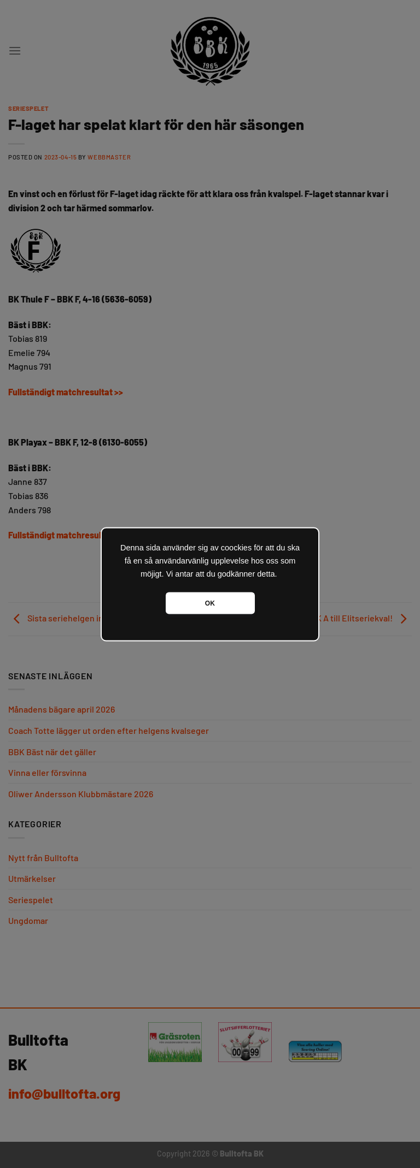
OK (210, 603)
